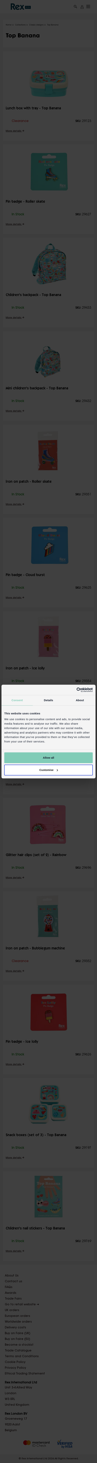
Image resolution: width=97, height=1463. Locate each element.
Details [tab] (48, 700)
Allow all (48, 757)
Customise (48, 769)
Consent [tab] (17, 700)
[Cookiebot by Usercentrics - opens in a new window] (76, 689)
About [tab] (80, 700)
